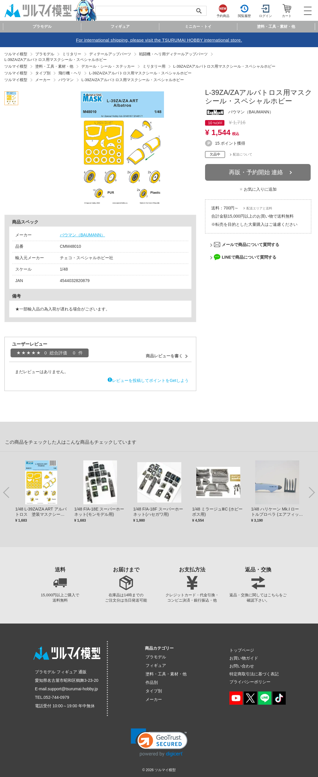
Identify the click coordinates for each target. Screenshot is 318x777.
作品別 (152, 682)
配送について (242, 154)
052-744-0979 (56, 697)
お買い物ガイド (243, 658)
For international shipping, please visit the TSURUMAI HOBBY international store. (159, 39)
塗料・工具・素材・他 (166, 674)
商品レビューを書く (164, 356)
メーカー (154, 699)
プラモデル (156, 657)
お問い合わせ (241, 666)
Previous (7, 492)
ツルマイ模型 (165, 770)
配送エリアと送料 (259, 208)
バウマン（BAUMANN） (82, 235)
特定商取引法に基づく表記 (254, 674)
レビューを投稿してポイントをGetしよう (150, 380)
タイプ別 (154, 691)
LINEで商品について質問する (249, 257)
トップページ (241, 650)
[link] (159, 742)
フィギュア (156, 665)
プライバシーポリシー (249, 681)
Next (310, 492)
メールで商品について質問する (250, 244)
